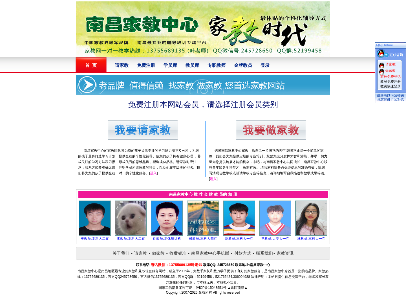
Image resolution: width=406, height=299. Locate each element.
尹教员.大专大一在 (275, 239)
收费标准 (177, 253)
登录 (265, 65)
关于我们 (120, 253)
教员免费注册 (390, 81)
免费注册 (146, 65)
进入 (153, 173)
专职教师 (217, 65)
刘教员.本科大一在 (239, 239)
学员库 (170, 65)
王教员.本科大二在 (95, 239)
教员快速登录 (390, 86)
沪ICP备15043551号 (211, 288)
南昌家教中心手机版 (210, 253)
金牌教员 (243, 65)
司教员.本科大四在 (203, 239)
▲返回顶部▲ (237, 288)
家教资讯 (285, 253)
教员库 (192, 65)
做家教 (158, 253)
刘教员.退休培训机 (167, 239)
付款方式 (242, 253)
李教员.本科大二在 (131, 239)
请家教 (122, 65)
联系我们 (264, 253)
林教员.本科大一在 (311, 239)
